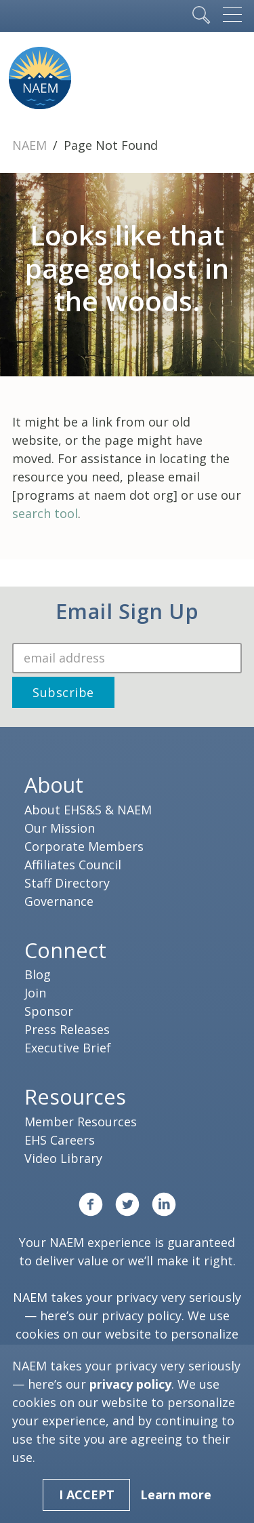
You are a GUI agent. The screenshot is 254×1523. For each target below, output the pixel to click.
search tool (45, 513)
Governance (58, 901)
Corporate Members (84, 846)
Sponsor (48, 1011)
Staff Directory (67, 883)
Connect (65, 950)
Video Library (63, 1158)
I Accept (86, 1494)
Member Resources (80, 1121)
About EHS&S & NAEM (88, 810)
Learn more (175, 1494)
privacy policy (142, 1315)
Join (35, 993)
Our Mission (59, 828)
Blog (37, 974)
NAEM (31, 145)
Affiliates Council (72, 864)
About (53, 784)
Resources (75, 1096)
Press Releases (67, 1029)
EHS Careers (59, 1140)
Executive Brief (67, 1048)
